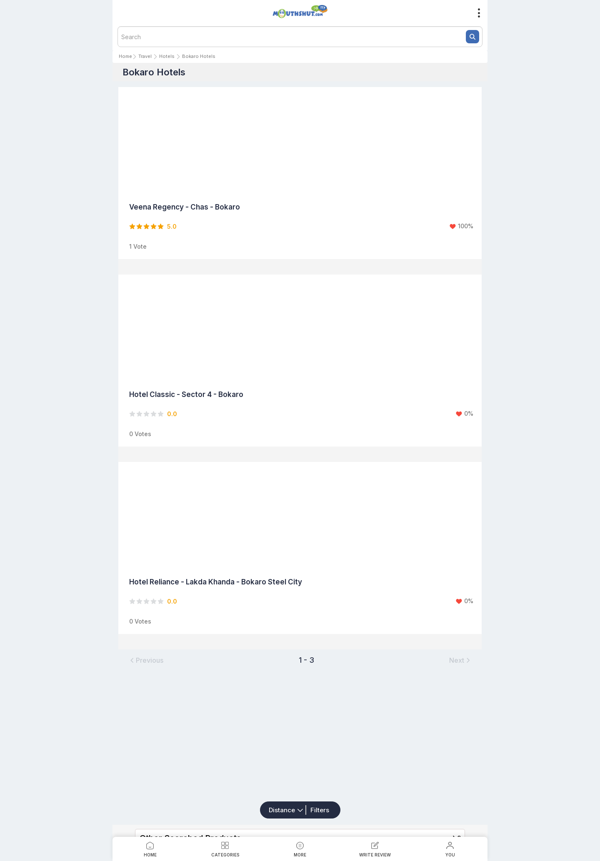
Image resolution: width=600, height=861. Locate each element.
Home (125, 56)
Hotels (167, 56)
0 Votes (140, 433)
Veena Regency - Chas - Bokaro (184, 207)
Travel (145, 56)
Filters (319, 810)
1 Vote (138, 246)
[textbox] (300, 36)
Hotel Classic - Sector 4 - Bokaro (186, 394)
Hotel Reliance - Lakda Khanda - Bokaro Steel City (215, 582)
